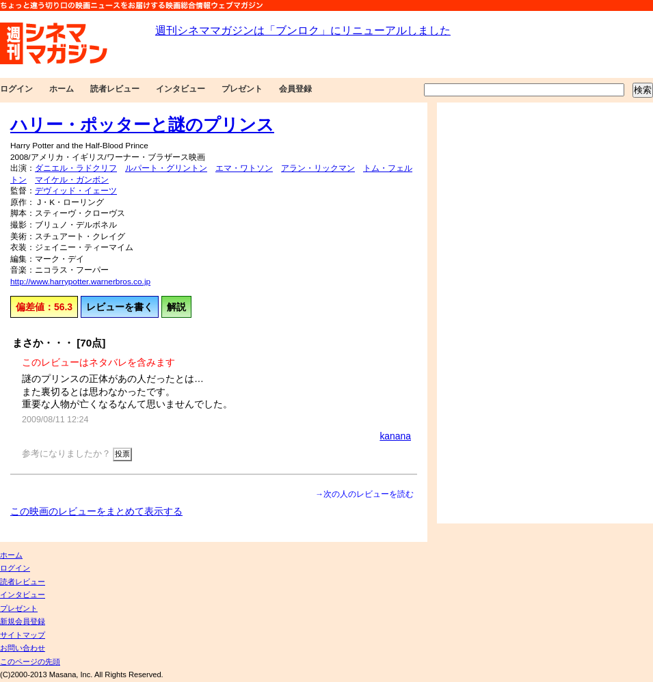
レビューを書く (119, 306)
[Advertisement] (483, 313)
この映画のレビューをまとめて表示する (96, 511)
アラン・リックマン (318, 168)
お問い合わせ (22, 648)
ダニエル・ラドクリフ (76, 168)
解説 (176, 306)
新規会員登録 (22, 621)
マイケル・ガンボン (72, 180)
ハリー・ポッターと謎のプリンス (142, 124)
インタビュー (180, 89)
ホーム (61, 89)
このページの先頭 (30, 661)
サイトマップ (22, 635)
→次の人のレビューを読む (364, 494)
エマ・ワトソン (244, 168)
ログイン (16, 89)
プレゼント (242, 89)
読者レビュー (114, 89)
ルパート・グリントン (166, 168)
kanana (395, 436)
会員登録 (295, 89)
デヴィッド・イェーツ (76, 190)
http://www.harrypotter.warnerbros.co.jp (80, 281)
